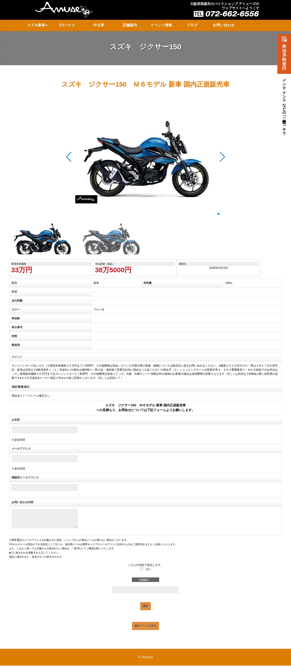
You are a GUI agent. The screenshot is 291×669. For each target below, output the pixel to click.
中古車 (98, 25)
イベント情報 (161, 25)
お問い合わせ (224, 25)
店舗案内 (130, 25)
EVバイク (67, 25)
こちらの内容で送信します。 (145, 568)
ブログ (192, 25)
